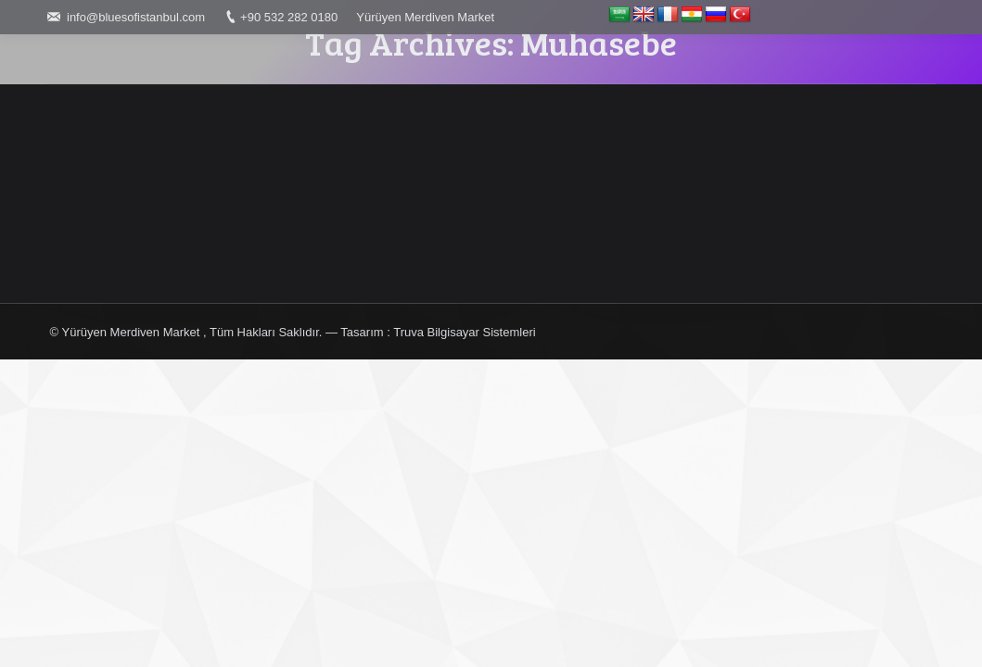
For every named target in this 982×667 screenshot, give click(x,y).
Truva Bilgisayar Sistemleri (464, 332)
